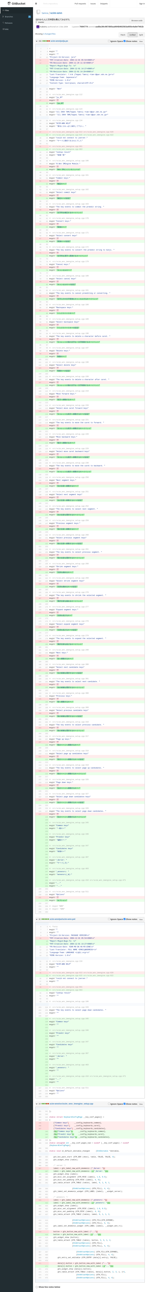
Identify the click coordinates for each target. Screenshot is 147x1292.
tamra (45, 13)
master (41, 22)
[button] (36, 3)
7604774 (83, 27)
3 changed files (49, 34)
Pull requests (80, 3)
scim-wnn (56, 13)
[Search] (55, 3)
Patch (123, 35)
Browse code (136, 20)
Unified (132, 35)
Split (141, 35)
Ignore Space (115, 41)
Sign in (142, 3)
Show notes (130, 41)
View (141, 41)
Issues (93, 3)
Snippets (104, 3)
